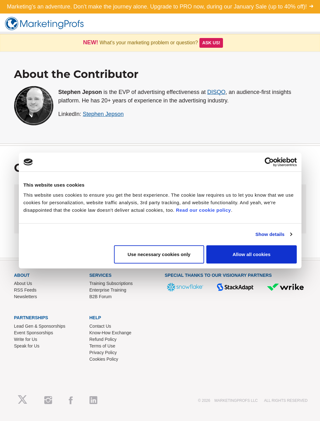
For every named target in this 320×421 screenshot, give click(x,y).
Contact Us (100, 326)
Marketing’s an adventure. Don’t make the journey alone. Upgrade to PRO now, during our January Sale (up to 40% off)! (160, 6)
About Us (23, 283)
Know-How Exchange (110, 332)
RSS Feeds (25, 290)
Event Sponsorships (33, 332)
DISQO (216, 92)
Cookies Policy (103, 359)
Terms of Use (102, 345)
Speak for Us (27, 345)
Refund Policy (103, 339)
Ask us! (211, 42)
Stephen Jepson (103, 114)
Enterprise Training (108, 290)
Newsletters (25, 296)
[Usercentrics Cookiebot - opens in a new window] (269, 162)
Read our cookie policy (203, 209)
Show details (270, 234)
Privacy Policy (103, 352)
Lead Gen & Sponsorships (39, 326)
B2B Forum (100, 296)
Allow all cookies (252, 254)
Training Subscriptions (111, 283)
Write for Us (25, 339)
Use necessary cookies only (158, 254)
